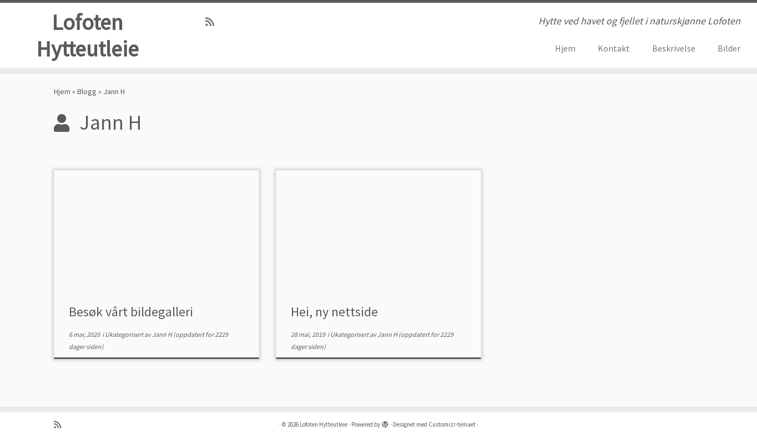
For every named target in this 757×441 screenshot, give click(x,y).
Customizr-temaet (452, 424)
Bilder (729, 48)
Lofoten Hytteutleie (87, 35)
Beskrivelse (673, 48)
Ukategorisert (124, 336)
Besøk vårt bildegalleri (131, 313)
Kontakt (614, 48)
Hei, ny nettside (334, 313)
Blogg (87, 94)
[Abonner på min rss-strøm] (213, 22)
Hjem (565, 48)
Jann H (162, 336)
